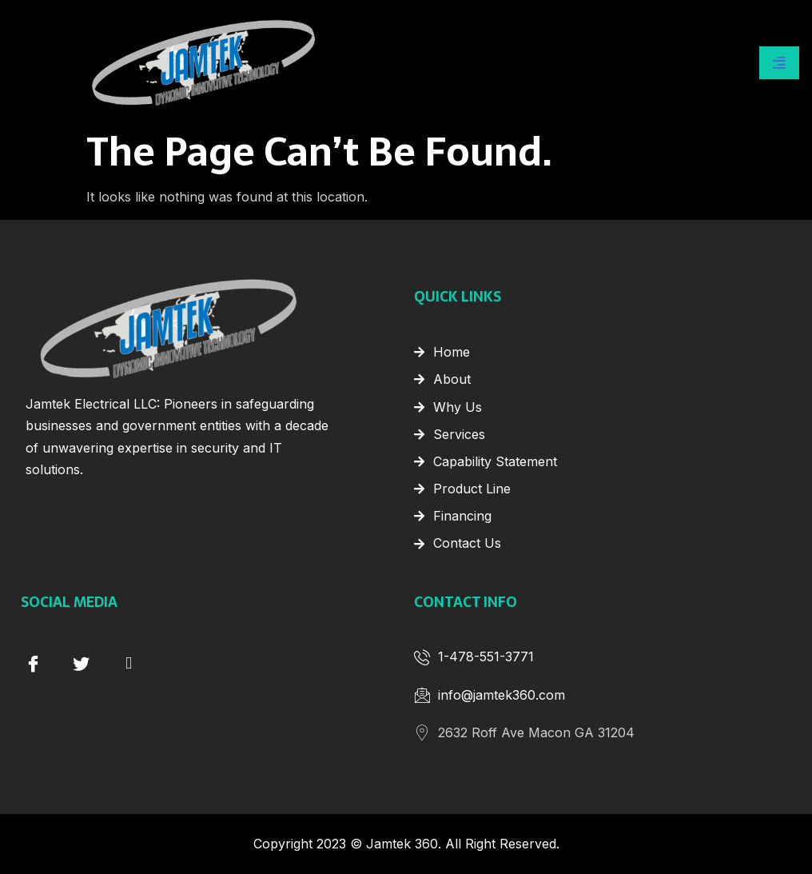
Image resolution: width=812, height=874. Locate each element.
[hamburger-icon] (779, 62)
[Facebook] (33, 662)
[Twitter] (81, 662)
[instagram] (129, 662)
